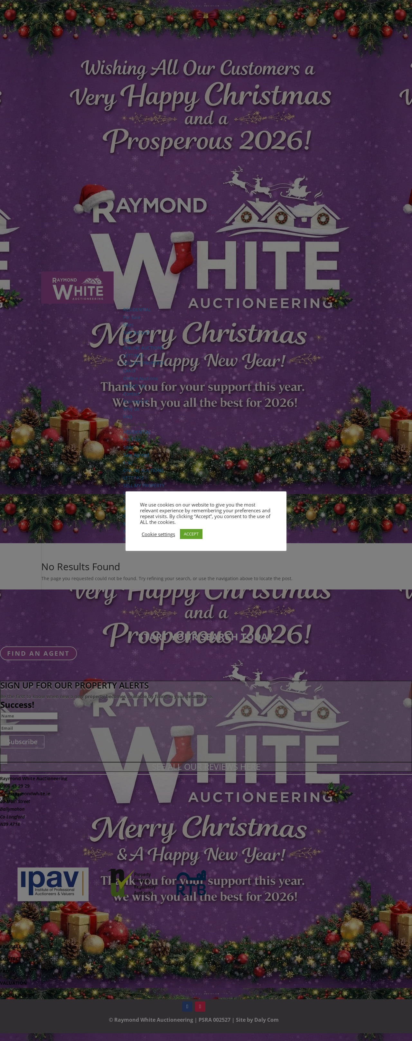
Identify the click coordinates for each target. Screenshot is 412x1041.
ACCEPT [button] (191, 534)
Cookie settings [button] (158, 534)
